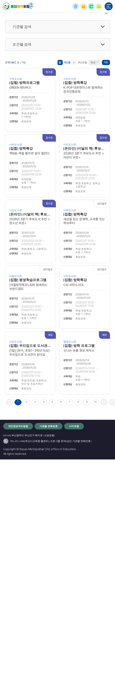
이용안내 (99, 6)
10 (95, 401)
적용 (106, 62)
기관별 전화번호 (91, 6)
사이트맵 (74, 426)
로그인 (75, 6)
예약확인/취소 (83, 6)
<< (9, 402)
